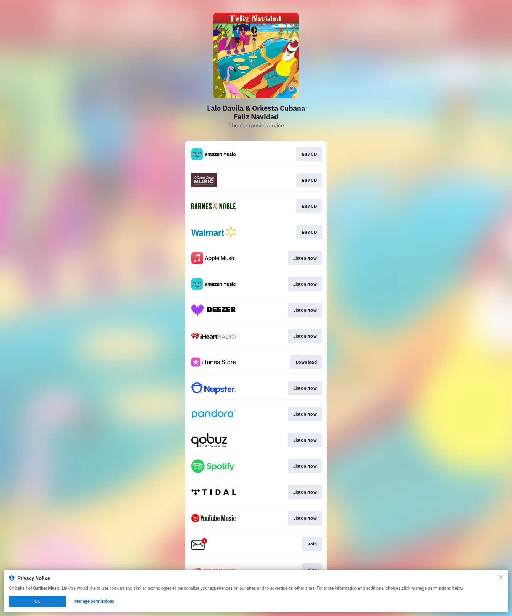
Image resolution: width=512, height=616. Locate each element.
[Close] (501, 577)
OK (37, 601)
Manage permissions (94, 601)
